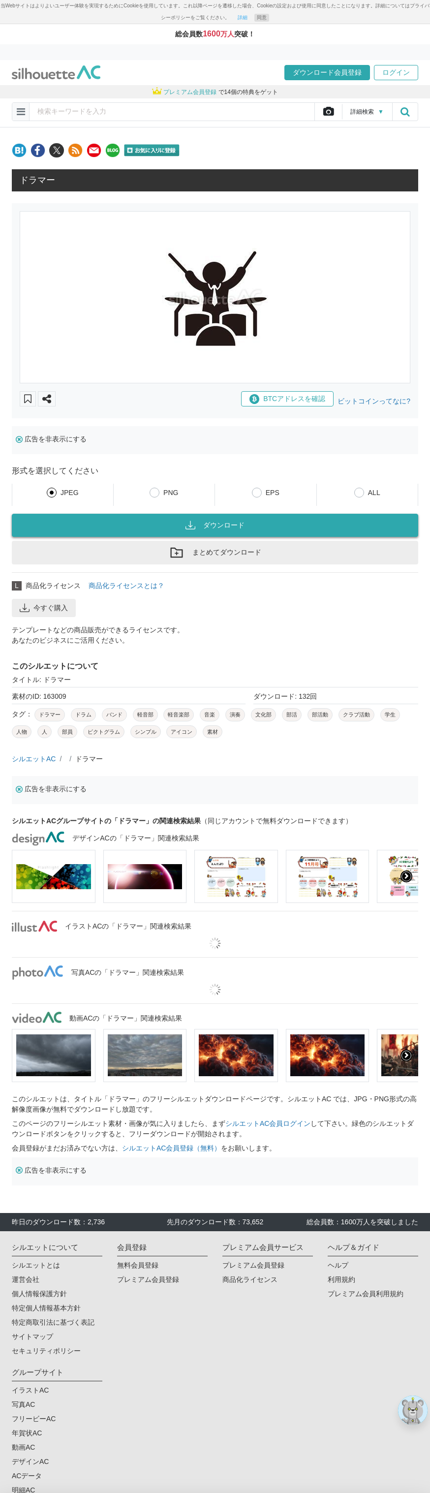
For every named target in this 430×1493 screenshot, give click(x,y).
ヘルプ (338, 1265)
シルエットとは (36, 1265)
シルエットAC (34, 759)
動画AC (23, 1447)
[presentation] (406, 876)
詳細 (242, 17)
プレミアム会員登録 (148, 1279)
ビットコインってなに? (374, 401)
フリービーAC (34, 1419)
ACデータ (27, 1476)
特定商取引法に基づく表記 (53, 1322)
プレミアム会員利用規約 (365, 1294)
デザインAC (30, 1461)
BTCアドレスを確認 (287, 399)
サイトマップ (32, 1336)
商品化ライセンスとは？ (126, 586)
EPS (272, 493)
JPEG (70, 493)
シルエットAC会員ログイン (267, 1123)
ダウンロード (215, 525)
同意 (262, 17)
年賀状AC (27, 1433)
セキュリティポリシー (46, 1351)
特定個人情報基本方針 (46, 1308)
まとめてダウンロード (215, 552)
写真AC (23, 1404)
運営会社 (25, 1279)
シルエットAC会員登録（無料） (171, 1148)
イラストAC (30, 1390)
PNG (170, 493)
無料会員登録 (137, 1265)
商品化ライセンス (249, 1279)
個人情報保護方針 (39, 1294)
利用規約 (341, 1279)
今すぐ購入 (44, 608)
